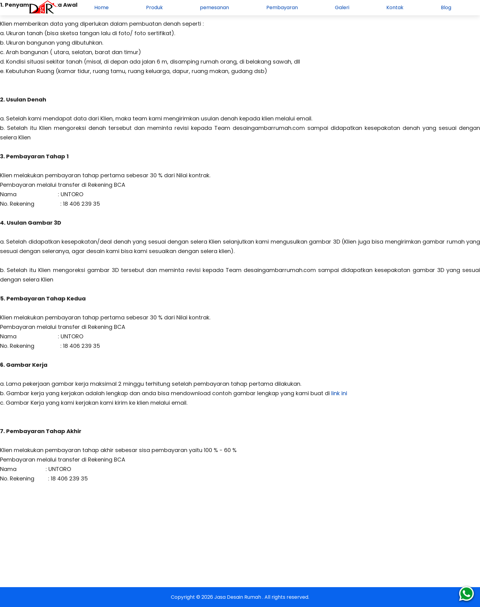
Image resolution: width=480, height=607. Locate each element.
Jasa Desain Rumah (238, 597)
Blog (446, 7)
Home (101, 7)
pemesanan (214, 7)
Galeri (342, 7)
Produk (154, 7)
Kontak (394, 7)
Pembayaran (282, 7)
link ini (338, 393)
